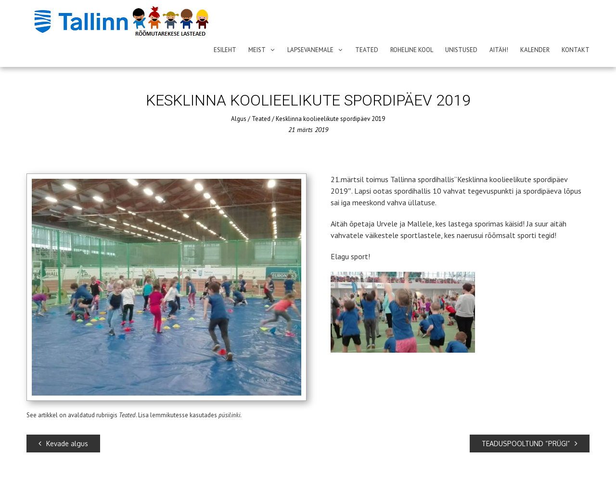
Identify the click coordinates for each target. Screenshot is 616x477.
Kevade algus (63, 443)
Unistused (461, 50)
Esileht (225, 50)
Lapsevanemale (310, 50)
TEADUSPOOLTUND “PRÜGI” (530, 443)
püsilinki (229, 415)
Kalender (535, 50)
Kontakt (576, 50)
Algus (238, 119)
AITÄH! (498, 50)
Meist (257, 50)
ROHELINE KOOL (411, 50)
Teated (366, 50)
